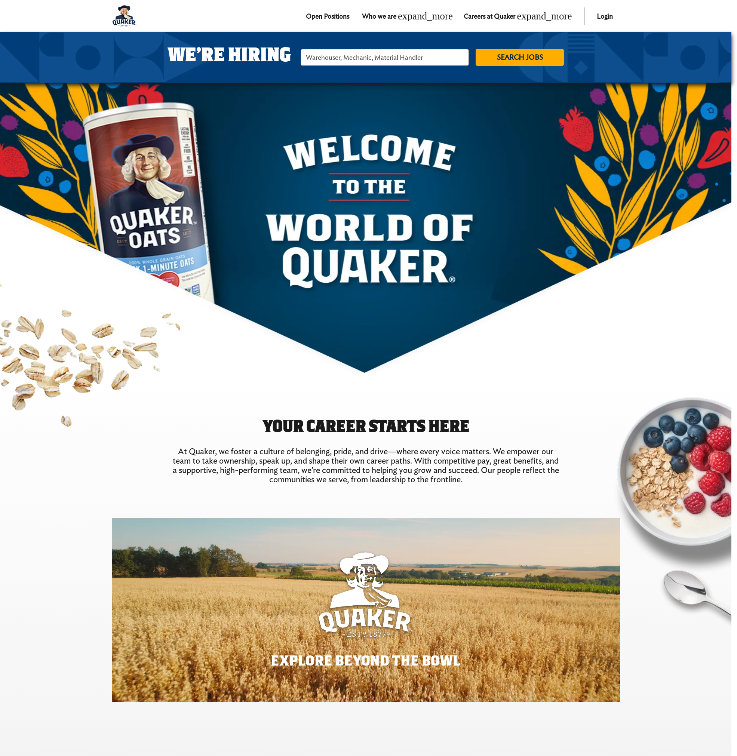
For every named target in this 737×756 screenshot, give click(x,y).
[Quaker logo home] (124, 16)
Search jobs (520, 57)
